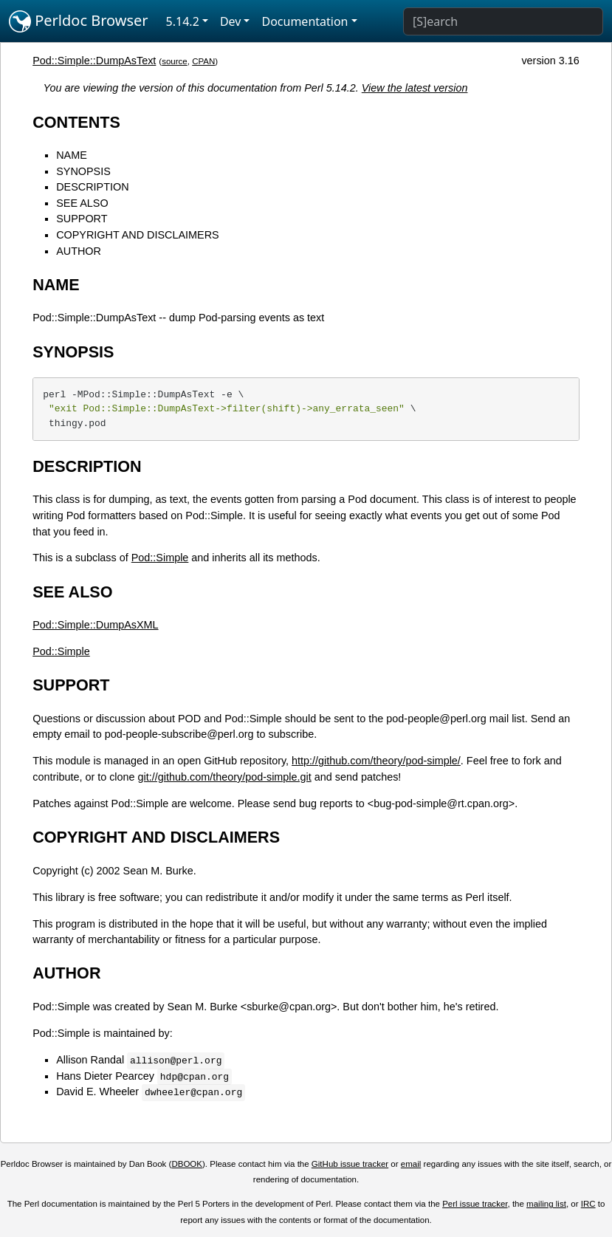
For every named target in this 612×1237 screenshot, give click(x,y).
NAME (71, 155)
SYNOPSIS (83, 171)
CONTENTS (76, 122)
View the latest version (415, 88)
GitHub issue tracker (350, 1163)
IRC (588, 1203)
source (175, 61)
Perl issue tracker (474, 1203)
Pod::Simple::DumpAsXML (95, 625)
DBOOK (186, 1163)
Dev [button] (230, 21)
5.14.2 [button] (182, 21)
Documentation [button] (304, 21)
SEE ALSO (82, 203)
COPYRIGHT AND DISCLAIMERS (137, 235)
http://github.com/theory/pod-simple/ (376, 761)
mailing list (546, 1203)
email (411, 1163)
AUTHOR (78, 251)
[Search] (503, 21)
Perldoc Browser (78, 21)
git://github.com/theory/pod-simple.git (225, 777)
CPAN (203, 61)
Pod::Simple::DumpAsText (94, 60)
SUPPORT (81, 219)
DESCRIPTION (92, 187)
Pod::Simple (160, 557)
